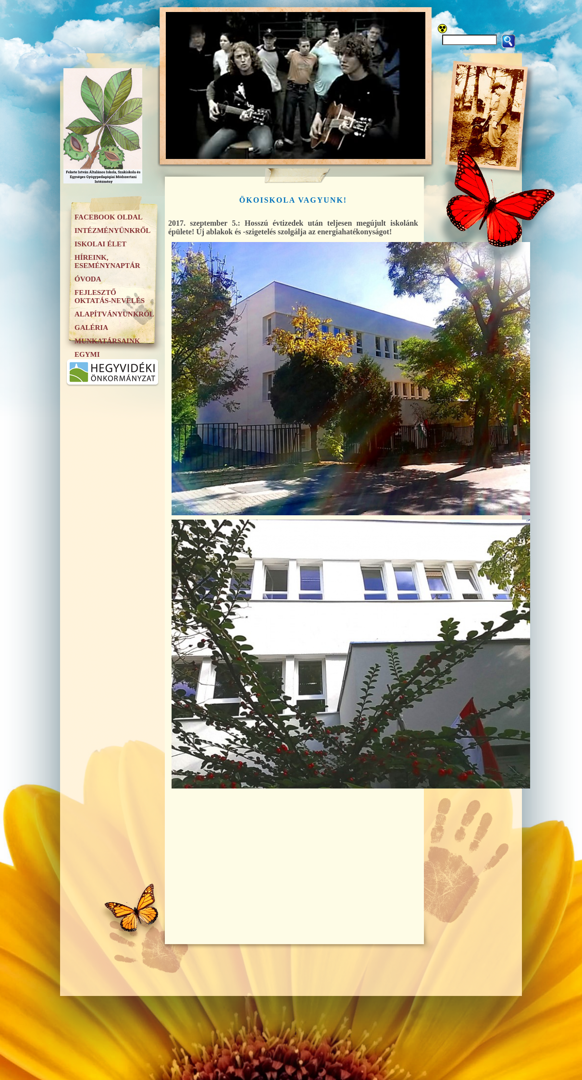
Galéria (91, 327)
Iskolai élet (100, 244)
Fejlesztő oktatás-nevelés (109, 296)
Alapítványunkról (114, 314)
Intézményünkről (112, 230)
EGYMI (87, 354)
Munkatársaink (107, 341)
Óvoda (87, 279)
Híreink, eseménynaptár (107, 261)
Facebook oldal (108, 217)
